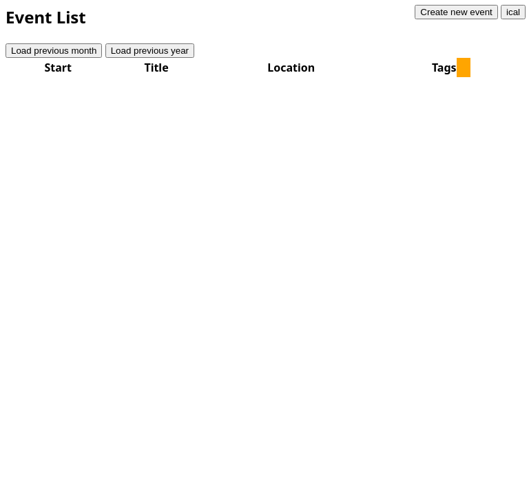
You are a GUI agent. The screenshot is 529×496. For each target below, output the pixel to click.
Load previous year (150, 50)
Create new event (456, 12)
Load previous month (53, 50)
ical (513, 12)
